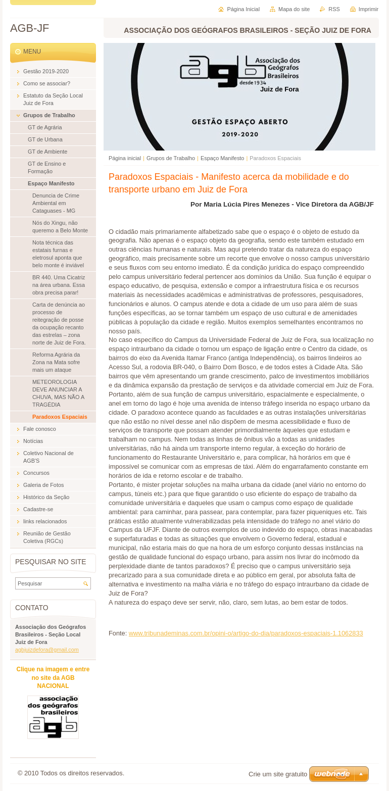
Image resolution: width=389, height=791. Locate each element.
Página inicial (125, 158)
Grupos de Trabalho (171, 158)
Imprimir (368, 9)
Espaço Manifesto (222, 158)
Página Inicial (243, 9)
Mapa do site (294, 9)
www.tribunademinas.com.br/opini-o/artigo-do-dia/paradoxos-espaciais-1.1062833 (246, 633)
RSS (333, 9)
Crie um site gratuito (278, 774)
